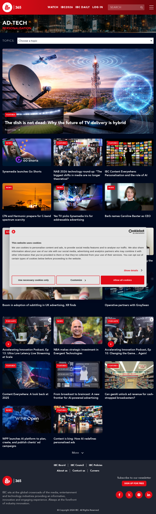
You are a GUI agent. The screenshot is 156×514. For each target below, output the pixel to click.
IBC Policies (95, 465)
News (8, 232)
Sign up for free (134, 483)
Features (10, 115)
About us (62, 470)
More (75, 453)
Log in (97, 7)
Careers (94, 470)
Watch (53, 7)
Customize (78, 280)
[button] (151, 7)
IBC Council (77, 465)
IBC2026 (67, 7)
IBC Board (60, 465)
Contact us (79, 470)
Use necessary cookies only (33, 280)
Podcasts (11, 321)
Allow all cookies (122, 280)
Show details (131, 270)
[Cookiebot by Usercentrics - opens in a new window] (131, 231)
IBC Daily (82, 7)
